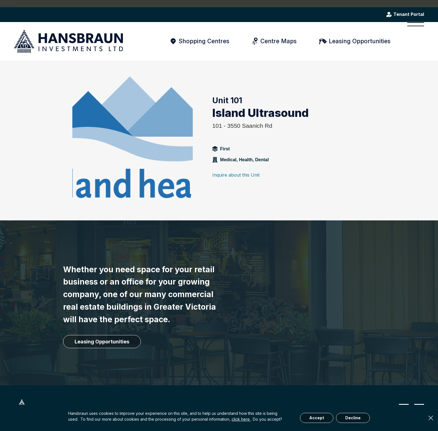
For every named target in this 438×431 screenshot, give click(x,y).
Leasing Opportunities (360, 41)
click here (241, 419)
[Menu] (414, 41)
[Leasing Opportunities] (102, 341)
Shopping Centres (203, 41)
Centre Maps (278, 41)
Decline (353, 417)
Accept (316, 417)
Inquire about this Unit (236, 175)
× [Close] (431, 418)
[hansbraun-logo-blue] (68, 41)
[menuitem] (414, 41)
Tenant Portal (408, 14)
